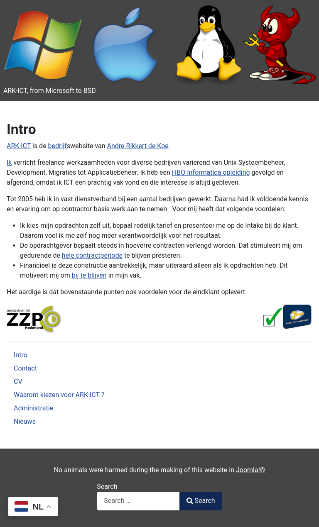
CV (18, 381)
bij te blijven (89, 275)
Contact (25, 368)
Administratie (33, 408)
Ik (9, 162)
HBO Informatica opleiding (211, 172)
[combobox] (138, 501)
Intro (20, 355)
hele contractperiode (92, 255)
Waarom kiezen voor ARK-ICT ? (59, 395)
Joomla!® (250, 470)
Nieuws (25, 421)
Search (107, 486)
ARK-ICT (19, 146)
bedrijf (57, 146)
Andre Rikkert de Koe (138, 146)
